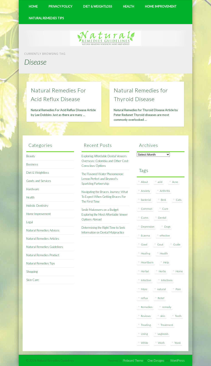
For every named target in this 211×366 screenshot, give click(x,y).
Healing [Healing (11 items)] (145, 253)
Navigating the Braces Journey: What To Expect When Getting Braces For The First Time (105, 196)
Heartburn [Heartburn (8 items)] (147, 262)
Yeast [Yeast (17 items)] (177, 342)
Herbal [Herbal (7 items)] (145, 271)
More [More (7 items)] (144, 289)
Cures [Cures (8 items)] (144, 217)
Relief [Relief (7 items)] (161, 298)
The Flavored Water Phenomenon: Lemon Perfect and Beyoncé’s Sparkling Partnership (103, 178)
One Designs (156, 360)
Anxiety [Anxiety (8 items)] (145, 191)
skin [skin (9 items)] (162, 316)
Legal (29, 222)
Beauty (30, 156)
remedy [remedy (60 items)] (166, 307)
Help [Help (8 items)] (166, 262)
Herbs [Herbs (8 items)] (162, 271)
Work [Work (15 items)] (161, 342)
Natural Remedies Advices (42, 230)
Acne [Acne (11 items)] (175, 182)
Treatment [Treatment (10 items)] (167, 325)
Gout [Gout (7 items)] (160, 244)
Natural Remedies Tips (46, 18)
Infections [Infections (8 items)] (166, 280)
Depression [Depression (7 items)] (147, 226)
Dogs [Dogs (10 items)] (167, 226)
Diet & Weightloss (97, 6)
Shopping (32, 271)
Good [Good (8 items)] (144, 244)
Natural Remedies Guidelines (44, 247)
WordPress (177, 360)
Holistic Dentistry (37, 205)
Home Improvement (161, 6)
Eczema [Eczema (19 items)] (145, 235)
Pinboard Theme (133, 360)
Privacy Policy (60, 6)
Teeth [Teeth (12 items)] (178, 316)
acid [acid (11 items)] (160, 182)
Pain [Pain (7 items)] (178, 289)
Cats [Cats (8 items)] (178, 199)
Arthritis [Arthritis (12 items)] (165, 191)
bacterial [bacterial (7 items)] (146, 199)
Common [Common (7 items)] (146, 208)
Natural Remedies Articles (42, 238)
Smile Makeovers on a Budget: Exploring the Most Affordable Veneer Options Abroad (105, 214)
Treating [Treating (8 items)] (146, 325)
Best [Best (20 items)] (163, 199)
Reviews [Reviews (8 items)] (145, 316)
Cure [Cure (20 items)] (165, 208)
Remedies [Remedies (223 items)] (146, 307)
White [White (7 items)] (144, 342)
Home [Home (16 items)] (179, 271)
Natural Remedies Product (42, 255)
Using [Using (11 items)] (144, 334)
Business (32, 164)
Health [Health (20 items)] (164, 253)
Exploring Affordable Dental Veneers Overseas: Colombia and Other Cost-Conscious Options (105, 161)
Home (33, 6)
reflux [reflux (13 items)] (144, 298)
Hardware (32, 189)
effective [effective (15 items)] (165, 235)
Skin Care (32, 280)
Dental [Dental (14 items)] (162, 217)
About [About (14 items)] (144, 182)
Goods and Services (38, 181)
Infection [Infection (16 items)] (146, 280)
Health (128, 6)
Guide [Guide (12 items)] (176, 244)
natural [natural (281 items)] (161, 289)
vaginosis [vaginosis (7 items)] (163, 334)
